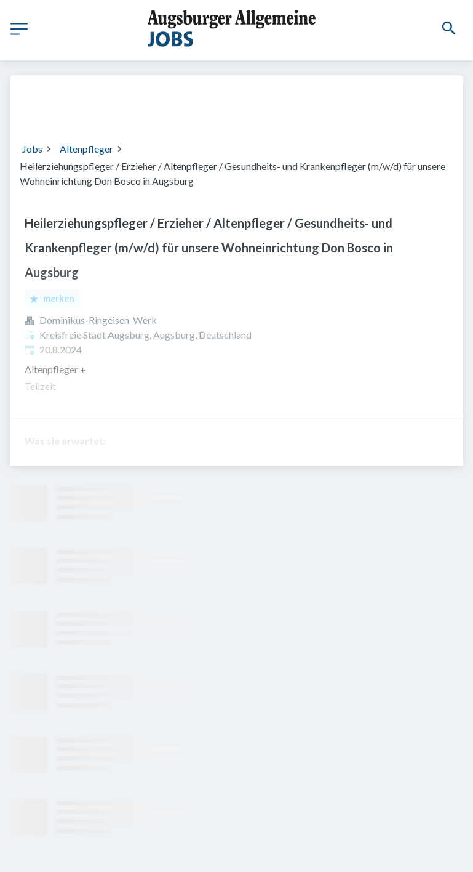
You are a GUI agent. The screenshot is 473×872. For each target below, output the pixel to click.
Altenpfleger (86, 149)
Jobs (32, 149)
